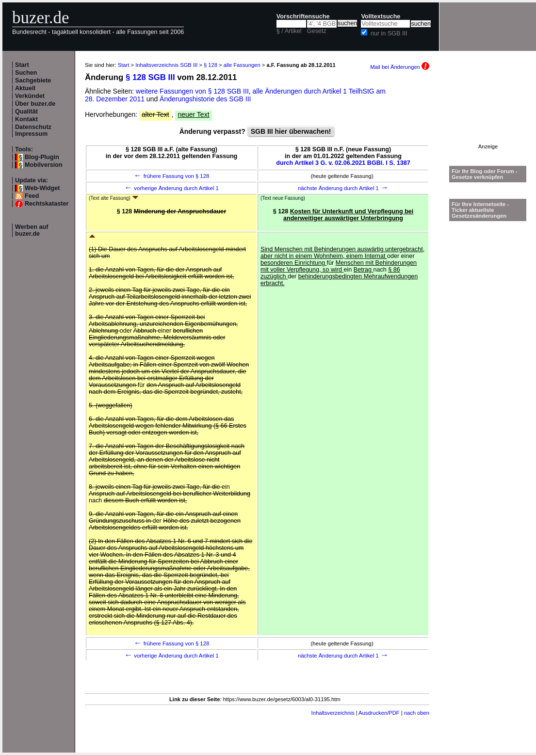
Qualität (26, 111)
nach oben (416, 713)
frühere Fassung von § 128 (172, 176)
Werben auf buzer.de (31, 230)
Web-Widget (42, 188)
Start (22, 65)
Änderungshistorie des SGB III (205, 99)
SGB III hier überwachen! (291, 131)
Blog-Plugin (42, 157)
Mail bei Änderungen (399, 67)
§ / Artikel (289, 31)
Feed (32, 196)
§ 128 (210, 65)
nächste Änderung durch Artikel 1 (343, 188)
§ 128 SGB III (150, 77)
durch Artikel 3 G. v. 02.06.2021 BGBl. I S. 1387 (343, 163)
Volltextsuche (380, 16)
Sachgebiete (33, 80)
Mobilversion (44, 164)
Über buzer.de (35, 103)
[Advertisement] (488, 113)
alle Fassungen (242, 65)
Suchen (26, 72)
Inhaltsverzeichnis (333, 713)
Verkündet (30, 96)
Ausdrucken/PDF (379, 713)
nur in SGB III (389, 33)
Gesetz (316, 31)
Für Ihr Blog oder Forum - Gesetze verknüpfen (485, 174)
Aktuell (25, 88)
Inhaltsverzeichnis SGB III (166, 65)
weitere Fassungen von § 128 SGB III (192, 91)
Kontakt (26, 119)
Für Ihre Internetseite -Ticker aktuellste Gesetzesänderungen (480, 210)
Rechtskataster (46, 203)
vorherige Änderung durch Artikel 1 (171, 188)
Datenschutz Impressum (33, 130)
